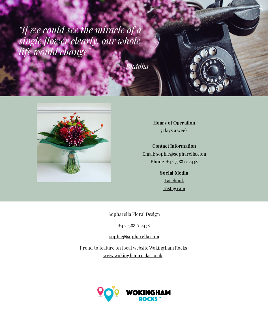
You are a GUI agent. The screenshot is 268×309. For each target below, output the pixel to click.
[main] (84, 48)
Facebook (174, 180)
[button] (261, 8)
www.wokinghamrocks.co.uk (132, 255)
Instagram (174, 188)
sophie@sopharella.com (181, 154)
